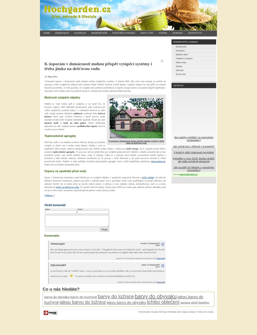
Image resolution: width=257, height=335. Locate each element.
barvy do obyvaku (156, 298)
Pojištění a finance (123, 33)
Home (46, 33)
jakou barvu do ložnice (83, 304)
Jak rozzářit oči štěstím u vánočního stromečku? (193, 169)
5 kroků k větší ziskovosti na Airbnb (194, 152)
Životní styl (195, 33)
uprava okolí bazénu (194, 305)
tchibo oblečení (163, 304)
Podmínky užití (175, 314)
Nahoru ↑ (49, 195)
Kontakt (154, 314)
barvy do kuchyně (83, 299)
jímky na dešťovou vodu (67, 187)
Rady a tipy (147, 33)
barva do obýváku (57, 299)
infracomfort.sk (158, 161)
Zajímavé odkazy (189, 314)
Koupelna (80, 33)
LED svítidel (148, 177)
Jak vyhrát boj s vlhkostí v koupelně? (194, 146)
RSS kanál (163, 314)
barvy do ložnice (116, 298)
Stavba (163, 33)
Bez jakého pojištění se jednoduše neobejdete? (193, 139)
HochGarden (145, 314)
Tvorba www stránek (205, 314)
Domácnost (62, 33)
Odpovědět (161, 261)
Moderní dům (99, 33)
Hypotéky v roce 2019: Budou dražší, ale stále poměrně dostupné (194, 160)
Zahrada (177, 33)
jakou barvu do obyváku (126, 304)
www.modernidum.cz (189, 174)
